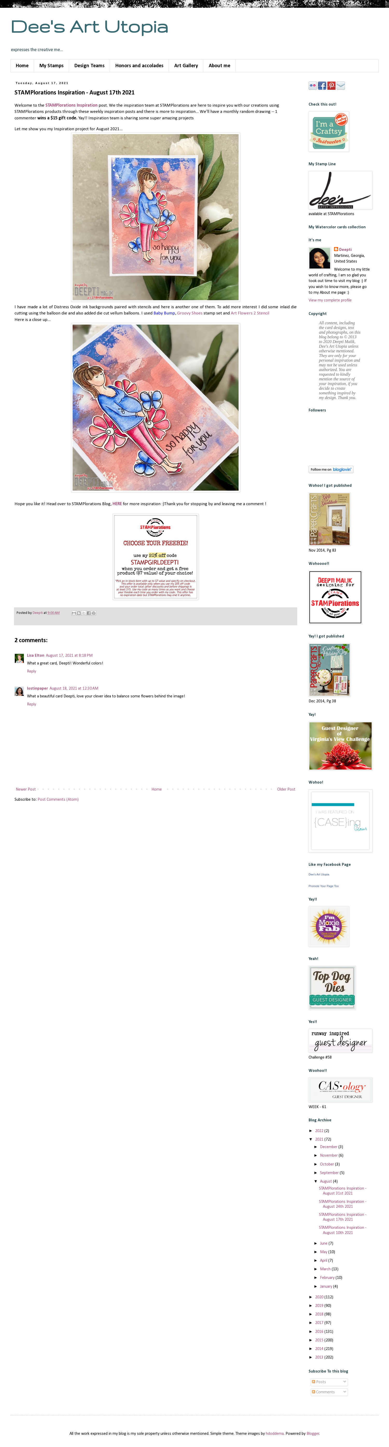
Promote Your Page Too (324, 886)
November (329, 1156)
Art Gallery (186, 65)
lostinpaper (37, 689)
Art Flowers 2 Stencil (250, 313)
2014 (319, 1349)
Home (22, 65)
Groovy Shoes (190, 313)
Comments (323, 1392)
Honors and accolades (139, 65)
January (326, 1287)
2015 (319, 1340)
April (324, 1261)
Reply (31, 671)
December (329, 1147)
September (330, 1173)
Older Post (286, 789)
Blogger (313, 1434)
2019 (319, 1306)
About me (219, 65)
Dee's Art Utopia (89, 26)
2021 (319, 1139)
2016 (319, 1332)
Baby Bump (164, 313)
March (326, 1269)
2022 (319, 1131)
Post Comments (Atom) (58, 800)
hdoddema (275, 1434)
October (327, 1164)
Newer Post (26, 789)
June (324, 1244)
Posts (319, 1382)
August (326, 1181)
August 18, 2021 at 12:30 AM (74, 689)
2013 (319, 1357)
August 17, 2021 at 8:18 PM (69, 656)
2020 (319, 1297)
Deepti (345, 250)
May (324, 1252)
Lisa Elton (35, 656)
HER (116, 504)
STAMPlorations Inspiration (71, 105)
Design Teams (89, 65)
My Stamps (51, 65)
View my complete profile (330, 300)
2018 (319, 1314)
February (328, 1278)
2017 (319, 1323)
